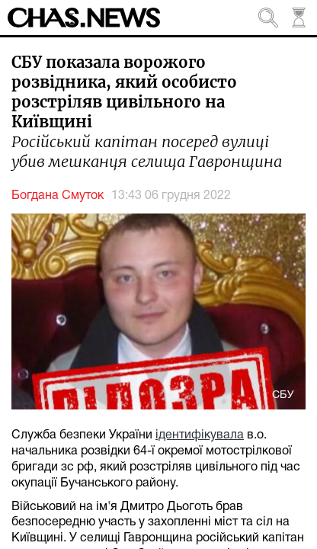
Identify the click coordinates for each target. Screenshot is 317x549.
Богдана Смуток (57, 196)
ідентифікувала (199, 435)
